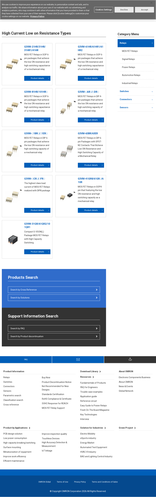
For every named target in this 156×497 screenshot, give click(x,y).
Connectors (126, 99)
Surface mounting (12, 447)
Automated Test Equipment (93, 447)
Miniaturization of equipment (17, 452)
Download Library (89, 371)
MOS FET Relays (130, 51)
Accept (144, 10)
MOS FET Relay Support (53, 408)
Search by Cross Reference (24, 290)
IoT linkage (47, 450)
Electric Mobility (87, 434)
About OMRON (126, 382)
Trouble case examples (91, 392)
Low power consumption (15, 438)
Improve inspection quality (54, 434)
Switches (124, 91)
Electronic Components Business (134, 377)
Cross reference (11, 404)
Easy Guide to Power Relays (93, 405)
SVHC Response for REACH (55, 403)
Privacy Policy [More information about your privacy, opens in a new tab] (37, 16)
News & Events (126, 386)
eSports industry (88, 438)
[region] (78, 10)
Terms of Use (62, 482)
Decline (124, 10)
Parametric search (12, 395)
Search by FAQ (18, 328)
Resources (85, 377)
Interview (84, 419)
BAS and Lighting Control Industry (96, 456)
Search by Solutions (20, 297)
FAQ (26, 359)
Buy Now (46, 377)
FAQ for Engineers (89, 387)
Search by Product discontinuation (27, 336)
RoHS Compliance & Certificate (56, 399)
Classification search (13, 400)
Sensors (124, 107)
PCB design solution (12, 434)
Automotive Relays (131, 75)
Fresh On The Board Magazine (94, 410)
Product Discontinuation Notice (56, 382)
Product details (37, 78)
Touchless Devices (51, 438)
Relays (123, 43)
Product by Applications (15, 428)
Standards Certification (53, 394)
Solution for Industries (91, 428)
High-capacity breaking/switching (19, 443)
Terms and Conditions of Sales (105, 482)
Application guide (88, 396)
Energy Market (87, 443)
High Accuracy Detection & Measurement (54, 444)
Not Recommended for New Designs (55, 388)
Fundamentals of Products (93, 383)
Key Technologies (88, 414)
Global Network (126, 391)
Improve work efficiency (14, 456)
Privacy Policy (80, 482)
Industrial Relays (130, 83)
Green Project (126, 428)
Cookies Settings (104, 10)
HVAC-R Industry (88, 452)
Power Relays (128, 67)
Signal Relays (128, 59)
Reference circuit (88, 401)
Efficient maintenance (13, 461)
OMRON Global (44, 482)
